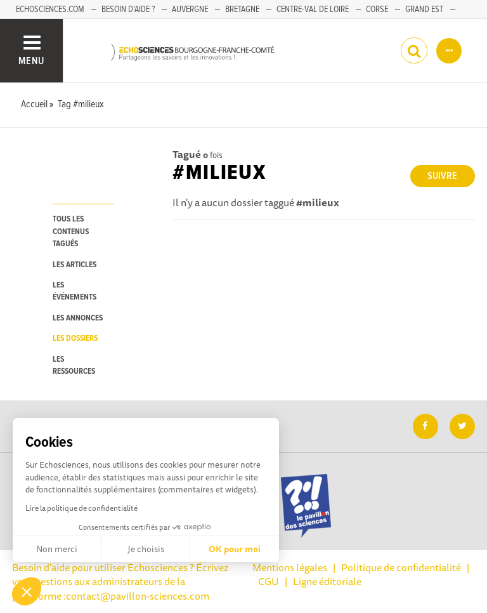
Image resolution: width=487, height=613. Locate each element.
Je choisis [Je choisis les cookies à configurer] (145, 549)
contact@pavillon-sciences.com (137, 596)
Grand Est (424, 9)
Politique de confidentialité (401, 567)
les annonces (78, 318)
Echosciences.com (50, 9)
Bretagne (242, 9)
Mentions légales (289, 567)
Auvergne (190, 9)
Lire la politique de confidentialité (81, 508)
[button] (26, 591)
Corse (377, 9)
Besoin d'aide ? (128, 9)
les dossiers (75, 338)
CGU (268, 581)
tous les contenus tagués (71, 231)
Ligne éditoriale (327, 581)
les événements (74, 291)
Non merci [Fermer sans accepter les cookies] (56, 549)
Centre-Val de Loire (312, 9)
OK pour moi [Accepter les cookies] (235, 549)
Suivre (442, 176)
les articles (74, 265)
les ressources (74, 365)
